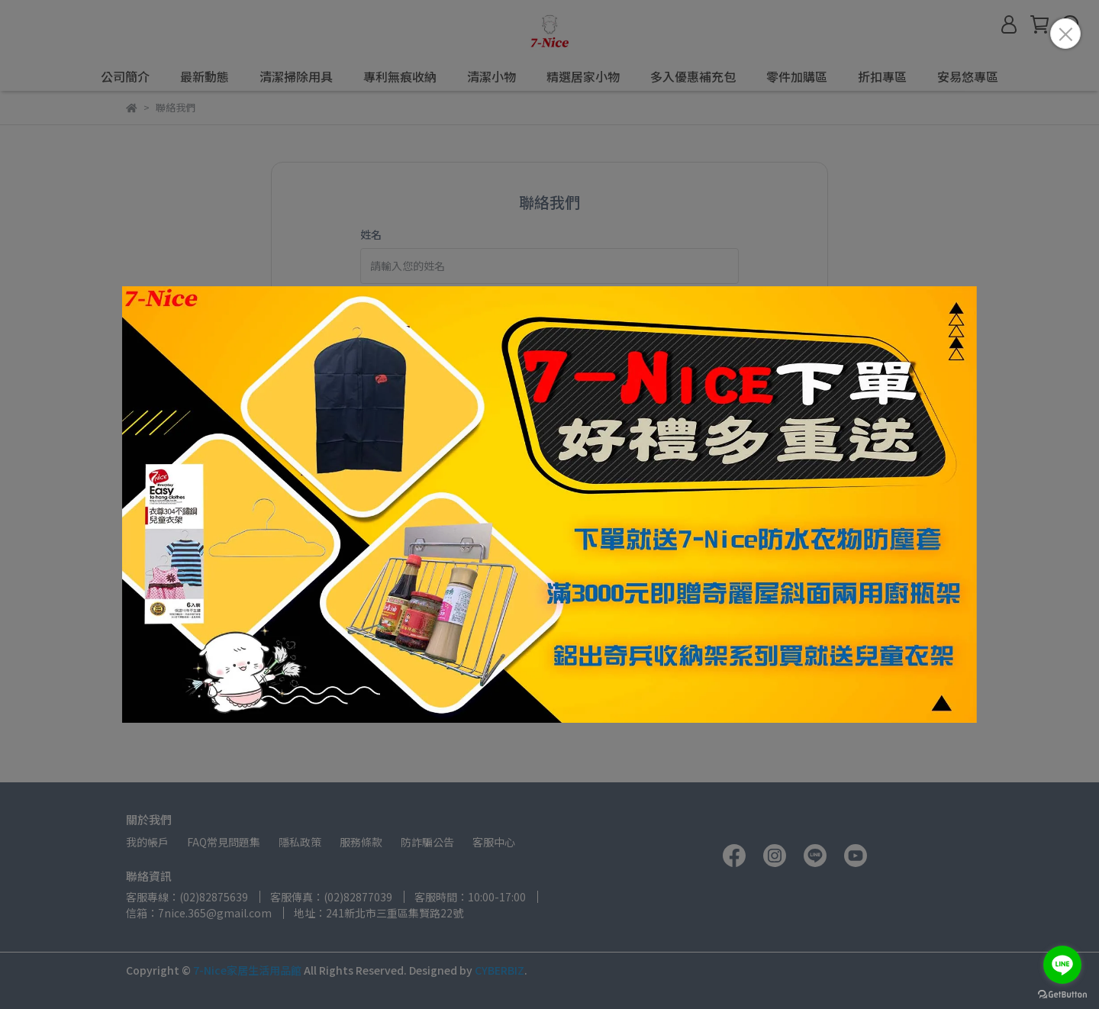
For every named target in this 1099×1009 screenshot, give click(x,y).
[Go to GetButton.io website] (1062, 993)
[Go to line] (1062, 965)
